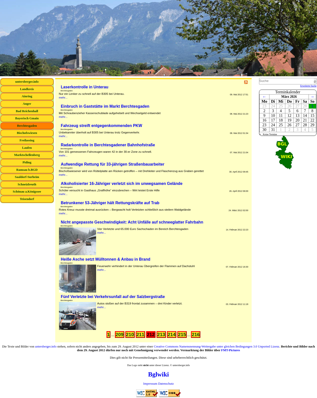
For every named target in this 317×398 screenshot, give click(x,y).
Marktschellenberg (27, 155)
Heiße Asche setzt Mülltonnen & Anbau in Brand (106, 259)
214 (172, 334)
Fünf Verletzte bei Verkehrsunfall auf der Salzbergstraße (113, 297)
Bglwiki (158, 374)
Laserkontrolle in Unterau (84, 87)
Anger (27, 103)
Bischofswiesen (27, 133)
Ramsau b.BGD (27, 170)
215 (182, 334)
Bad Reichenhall (27, 111)
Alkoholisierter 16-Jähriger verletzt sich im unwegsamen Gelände (122, 183)
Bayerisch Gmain (27, 118)
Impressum (150, 383)
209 (120, 334)
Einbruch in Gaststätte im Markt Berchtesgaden (105, 106)
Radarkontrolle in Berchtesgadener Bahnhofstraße (108, 145)
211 (140, 334)
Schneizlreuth (27, 184)
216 (196, 334)
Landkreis (27, 89)
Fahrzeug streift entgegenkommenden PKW (101, 126)
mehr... (63, 97)
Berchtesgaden (27, 125)
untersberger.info (27, 81)
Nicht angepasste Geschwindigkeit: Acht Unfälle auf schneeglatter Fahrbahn (132, 222)
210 (130, 334)
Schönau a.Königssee (27, 191)
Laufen (27, 147)
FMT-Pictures (230, 350)
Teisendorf (27, 199)
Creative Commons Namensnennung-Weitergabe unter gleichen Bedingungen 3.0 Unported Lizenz (216, 346)
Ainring (27, 96)
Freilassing (27, 140)
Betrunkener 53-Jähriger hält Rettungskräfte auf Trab (110, 203)
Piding (27, 162)
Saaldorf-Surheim (27, 177)
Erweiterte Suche (308, 85)
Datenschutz (166, 383)
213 (161, 334)
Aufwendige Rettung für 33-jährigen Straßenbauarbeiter (112, 164)
